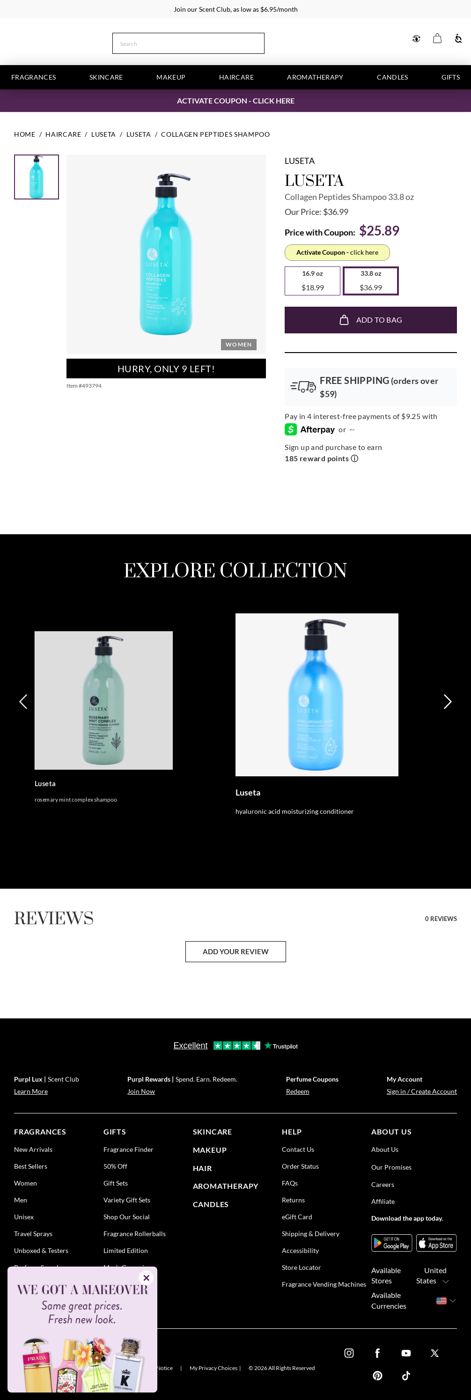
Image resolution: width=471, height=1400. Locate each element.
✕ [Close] (146, 1277)
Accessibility (300, 1250)
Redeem (297, 1091)
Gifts (451, 77)
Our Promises (391, 1167)
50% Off (115, 1166)
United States (435, 1275)
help (292, 1131)
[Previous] (24, 744)
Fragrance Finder (128, 1149)
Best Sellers (30, 1166)
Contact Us (298, 1149)
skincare (212, 1131)
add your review (236, 951)
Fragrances (33, 77)
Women (25, 1182)
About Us (384, 1149)
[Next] (447, 744)
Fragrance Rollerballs (134, 1233)
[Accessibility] (459, 39)
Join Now (141, 1091)
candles (211, 1204)
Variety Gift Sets (126, 1199)
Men (20, 1199)
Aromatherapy (315, 77)
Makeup (170, 77)
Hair (202, 1167)
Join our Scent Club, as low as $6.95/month (236, 9)
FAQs (290, 1182)
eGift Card (297, 1216)
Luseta (300, 160)
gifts (114, 1131)
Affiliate (383, 1201)
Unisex (24, 1216)
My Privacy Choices (213, 1367)
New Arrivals (33, 1149)
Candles (392, 77)
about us (391, 1131)
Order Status (300, 1166)
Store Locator (301, 1267)
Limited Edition (125, 1250)
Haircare (236, 77)
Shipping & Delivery (310, 1233)
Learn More (31, 1091)
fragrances (40, 1131)
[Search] (260, 42)
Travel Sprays (33, 1233)
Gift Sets (115, 1182)
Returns (293, 1199)
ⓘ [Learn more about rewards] (354, 458)
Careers (382, 1184)
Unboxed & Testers (41, 1250)
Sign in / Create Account (422, 1091)
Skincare (106, 77)
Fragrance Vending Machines (324, 1284)
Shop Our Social (126, 1216)
